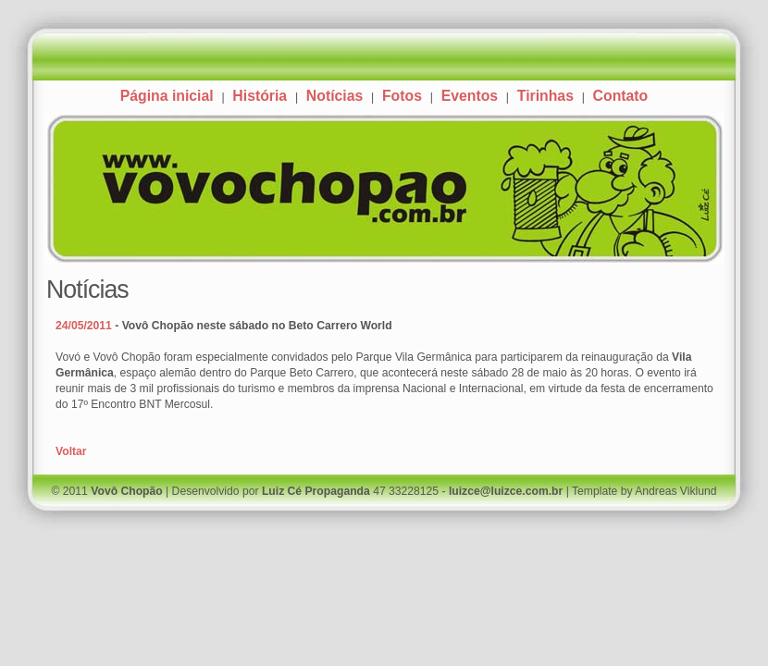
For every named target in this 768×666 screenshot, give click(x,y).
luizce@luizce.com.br (506, 491)
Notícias (334, 96)
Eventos (469, 96)
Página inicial (167, 96)
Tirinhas (545, 96)
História (259, 96)
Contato (621, 96)
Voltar (71, 451)
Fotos (402, 96)
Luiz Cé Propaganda (316, 491)
